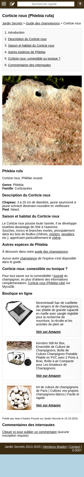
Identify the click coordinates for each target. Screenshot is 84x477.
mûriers (54, 234)
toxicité (58, 276)
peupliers (68, 234)
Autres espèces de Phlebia (26, 52)
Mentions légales (55, 447)
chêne (56, 238)
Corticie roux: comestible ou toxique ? (34, 58)
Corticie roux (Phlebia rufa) (46, 283)
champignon (28, 258)
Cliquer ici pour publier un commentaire (29, 432)
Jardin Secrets (12, 23)
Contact (74, 447)
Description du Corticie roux (27, 39)
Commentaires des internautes (29, 65)
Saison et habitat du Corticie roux (31, 45)
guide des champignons (51, 251)
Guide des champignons (43, 23)
